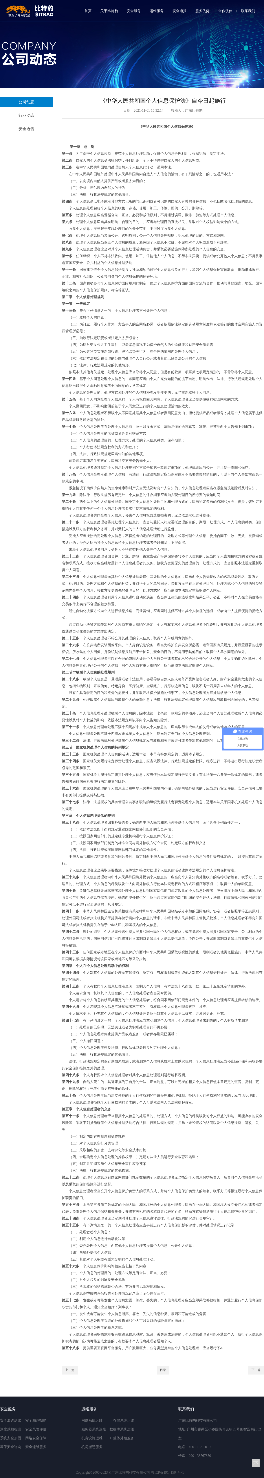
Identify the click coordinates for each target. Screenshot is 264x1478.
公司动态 (26, 102)
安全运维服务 (35, 1447)
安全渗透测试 (10, 1420)
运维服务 (157, 11)
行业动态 (26, 115)
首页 (88, 11)
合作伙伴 (225, 11)
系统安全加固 (10, 1438)
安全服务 (134, 11)
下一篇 (256, 1370)
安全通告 (26, 129)
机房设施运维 (92, 1438)
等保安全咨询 (10, 1447)
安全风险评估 (35, 1429)
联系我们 (248, 11)
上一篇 (69, 1370)
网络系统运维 (92, 1420)
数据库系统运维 (122, 1429)
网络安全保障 (35, 1438)
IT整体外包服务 (122, 1438)
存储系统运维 (123, 1420)
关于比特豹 (109, 11)
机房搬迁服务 (92, 1447)
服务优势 (202, 11)
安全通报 (179, 11)
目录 (163, 1370)
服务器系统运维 (93, 1429)
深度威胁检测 (10, 1429)
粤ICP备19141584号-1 (167, 1472)
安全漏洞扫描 (35, 1420)
